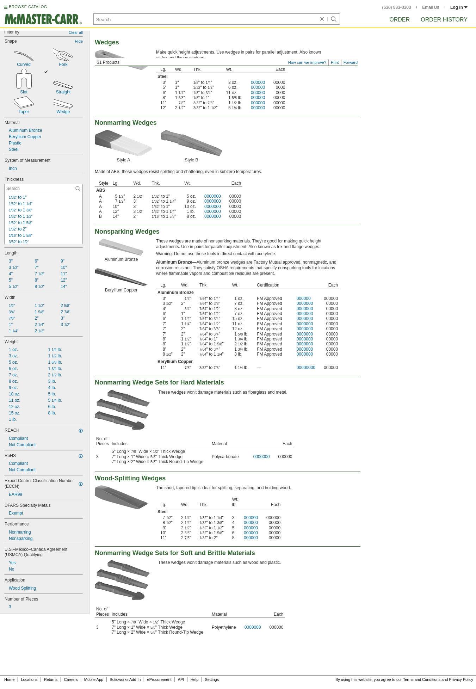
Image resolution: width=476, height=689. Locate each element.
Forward (351, 62)
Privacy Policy (461, 679)
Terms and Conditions (421, 679)
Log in (459, 7)
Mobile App (93, 679)
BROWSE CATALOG (28, 7)
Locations (29, 679)
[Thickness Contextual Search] (43, 188)
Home (9, 679)
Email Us (430, 7)
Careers (71, 679)
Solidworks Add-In (125, 679)
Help (195, 679)
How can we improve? (307, 62)
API (181, 679)
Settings (212, 679)
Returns (51, 679)
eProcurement (159, 679)
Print (335, 62)
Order (399, 20)
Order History (444, 20)
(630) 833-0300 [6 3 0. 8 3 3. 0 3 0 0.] (396, 7)
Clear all (76, 32)
